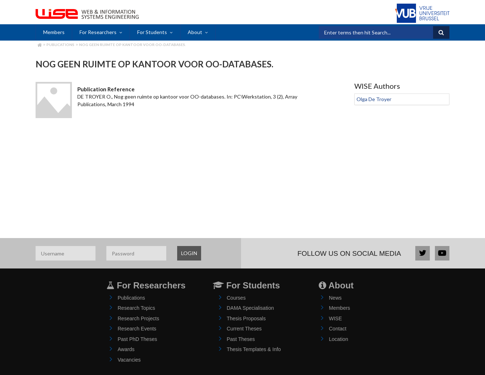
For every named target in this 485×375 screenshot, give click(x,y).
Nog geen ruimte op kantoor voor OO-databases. (132, 44)
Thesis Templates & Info (254, 349)
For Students (152, 32)
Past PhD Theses (137, 339)
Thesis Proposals (246, 318)
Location (338, 339)
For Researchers (98, 32)
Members (54, 32)
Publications (60, 44)
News (335, 298)
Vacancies (129, 360)
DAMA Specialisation (250, 308)
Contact (337, 329)
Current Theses (244, 329)
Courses (236, 298)
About (195, 32)
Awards (126, 349)
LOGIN (189, 253)
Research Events (137, 329)
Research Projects (138, 318)
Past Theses (241, 339)
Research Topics (136, 308)
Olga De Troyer (373, 99)
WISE (335, 318)
